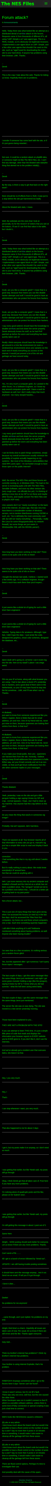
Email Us (29, 1480)
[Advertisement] (25, 107)
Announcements (11, 22)
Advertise (22, 1480)
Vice (23, 33)
